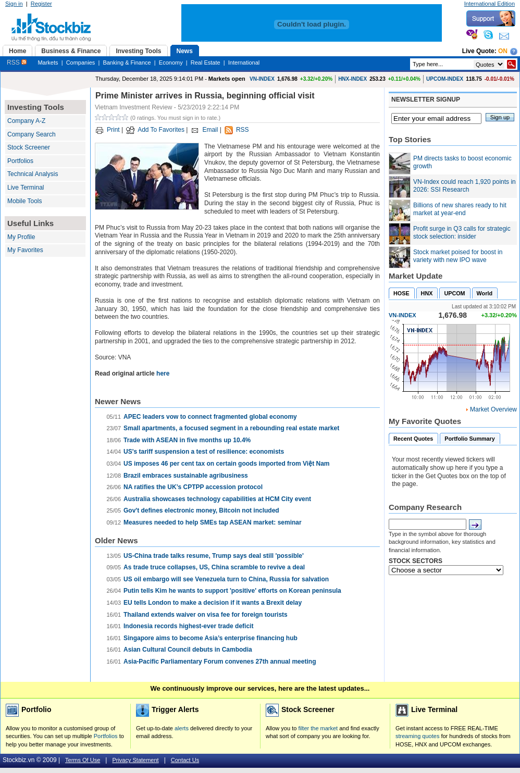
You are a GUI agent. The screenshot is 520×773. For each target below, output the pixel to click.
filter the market (318, 728)
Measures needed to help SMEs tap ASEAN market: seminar (212, 522)
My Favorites (25, 250)
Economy (171, 62)
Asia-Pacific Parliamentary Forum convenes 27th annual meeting (219, 661)
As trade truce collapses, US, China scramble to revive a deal (214, 567)
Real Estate (205, 62)
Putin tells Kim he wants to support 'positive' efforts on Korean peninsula (232, 590)
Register (41, 4)
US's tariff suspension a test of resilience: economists (203, 451)
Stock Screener (28, 147)
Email (210, 129)
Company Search (31, 134)
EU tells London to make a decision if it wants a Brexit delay (212, 602)
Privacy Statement (135, 760)
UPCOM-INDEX (444, 79)
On (502, 51)
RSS (17, 62)
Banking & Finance (127, 62)
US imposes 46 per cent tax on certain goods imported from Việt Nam (226, 463)
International (244, 62)
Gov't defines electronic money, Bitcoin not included (201, 510)
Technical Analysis (32, 174)
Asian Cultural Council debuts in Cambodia (187, 649)
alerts (182, 728)
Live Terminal (25, 187)
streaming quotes (417, 736)
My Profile (21, 237)
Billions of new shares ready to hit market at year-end (459, 209)
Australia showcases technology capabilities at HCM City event (217, 499)
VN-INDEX (262, 79)
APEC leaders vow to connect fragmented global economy (210, 416)
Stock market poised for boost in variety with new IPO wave (457, 256)
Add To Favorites (161, 129)
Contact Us (185, 760)
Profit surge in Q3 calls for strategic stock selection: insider (462, 233)
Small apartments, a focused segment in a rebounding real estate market (231, 428)
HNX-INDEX (352, 79)
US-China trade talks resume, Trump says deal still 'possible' (213, 555)
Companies (80, 62)
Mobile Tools (24, 201)
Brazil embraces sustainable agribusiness (185, 475)
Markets (48, 62)
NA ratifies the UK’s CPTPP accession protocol (193, 487)
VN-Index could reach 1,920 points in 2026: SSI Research (464, 186)
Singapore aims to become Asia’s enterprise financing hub (210, 638)
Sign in (14, 4)
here (162, 373)
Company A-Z (26, 120)
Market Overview (493, 409)
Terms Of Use (82, 760)
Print (113, 129)
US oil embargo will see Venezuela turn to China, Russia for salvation (226, 579)
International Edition (489, 4)
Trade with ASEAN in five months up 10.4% (187, 440)
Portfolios (20, 161)
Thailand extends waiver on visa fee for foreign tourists (205, 614)
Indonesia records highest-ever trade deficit (188, 626)
